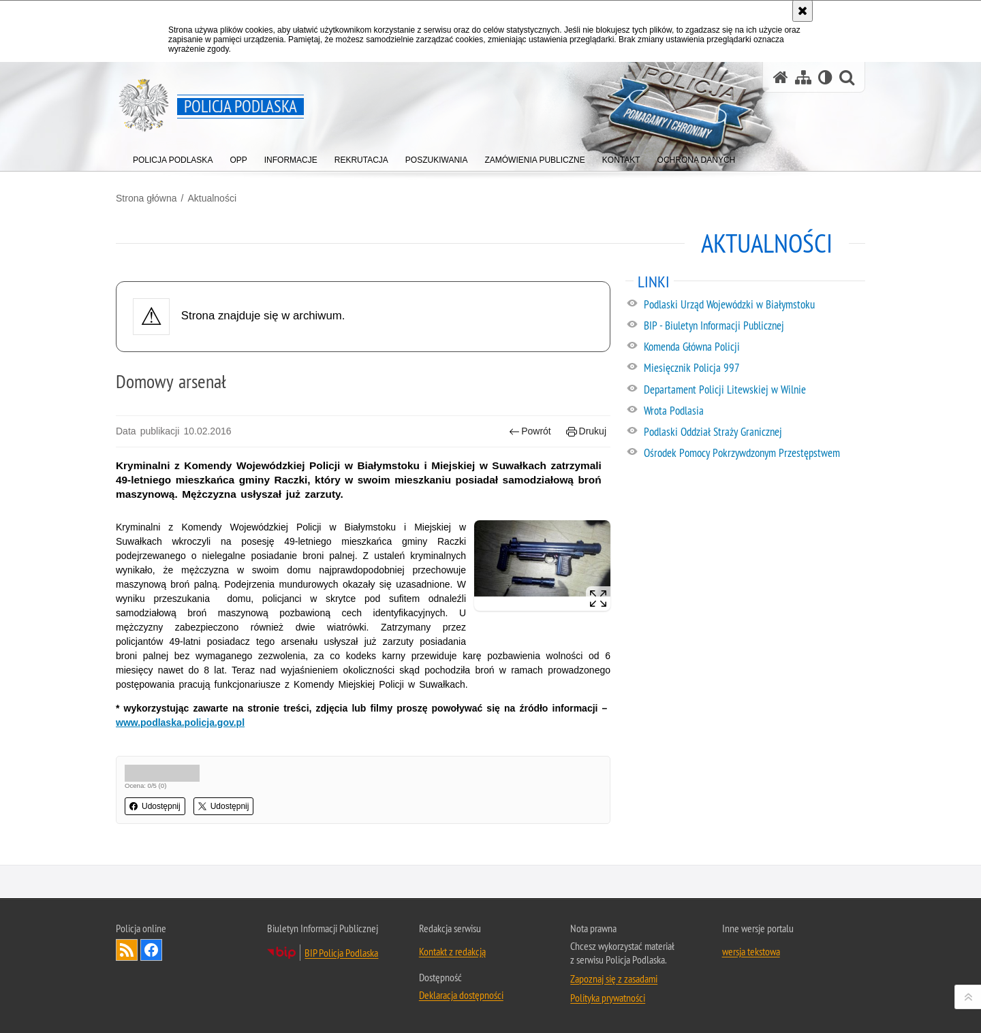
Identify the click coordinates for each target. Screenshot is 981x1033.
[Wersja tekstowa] (825, 77)
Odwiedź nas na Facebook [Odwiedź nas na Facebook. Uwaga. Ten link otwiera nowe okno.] (151, 950)
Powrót (530, 431)
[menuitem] (173, 157)
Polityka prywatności (607, 997)
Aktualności (211, 198)
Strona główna (146, 198)
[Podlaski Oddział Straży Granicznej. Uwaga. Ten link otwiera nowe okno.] (753, 432)
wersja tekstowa (751, 951)
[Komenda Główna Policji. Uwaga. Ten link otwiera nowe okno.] (753, 347)
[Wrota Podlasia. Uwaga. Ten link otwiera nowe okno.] (753, 411)
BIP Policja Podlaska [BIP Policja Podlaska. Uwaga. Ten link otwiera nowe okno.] (341, 952)
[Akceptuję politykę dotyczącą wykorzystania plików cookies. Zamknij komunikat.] (802, 11)
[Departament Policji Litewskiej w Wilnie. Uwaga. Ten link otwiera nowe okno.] (753, 390)
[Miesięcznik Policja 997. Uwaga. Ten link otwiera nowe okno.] (753, 368)
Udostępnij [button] (155, 806)
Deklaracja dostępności (461, 995)
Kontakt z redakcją (452, 951)
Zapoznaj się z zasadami (613, 978)
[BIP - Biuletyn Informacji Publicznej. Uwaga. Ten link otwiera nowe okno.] (753, 326)
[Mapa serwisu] (803, 77)
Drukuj (586, 431)
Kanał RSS (127, 950)
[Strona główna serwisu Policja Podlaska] (780, 77)
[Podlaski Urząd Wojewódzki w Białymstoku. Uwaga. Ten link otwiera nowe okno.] (753, 305)
